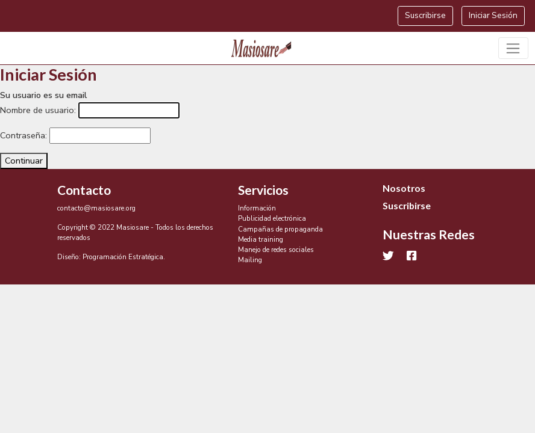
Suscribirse (425, 15)
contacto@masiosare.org (96, 208)
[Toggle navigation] (513, 48)
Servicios (263, 189)
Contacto (84, 189)
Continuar (24, 161)
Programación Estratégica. (124, 257)
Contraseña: (23, 135)
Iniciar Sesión (493, 15)
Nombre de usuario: (38, 110)
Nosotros (404, 188)
